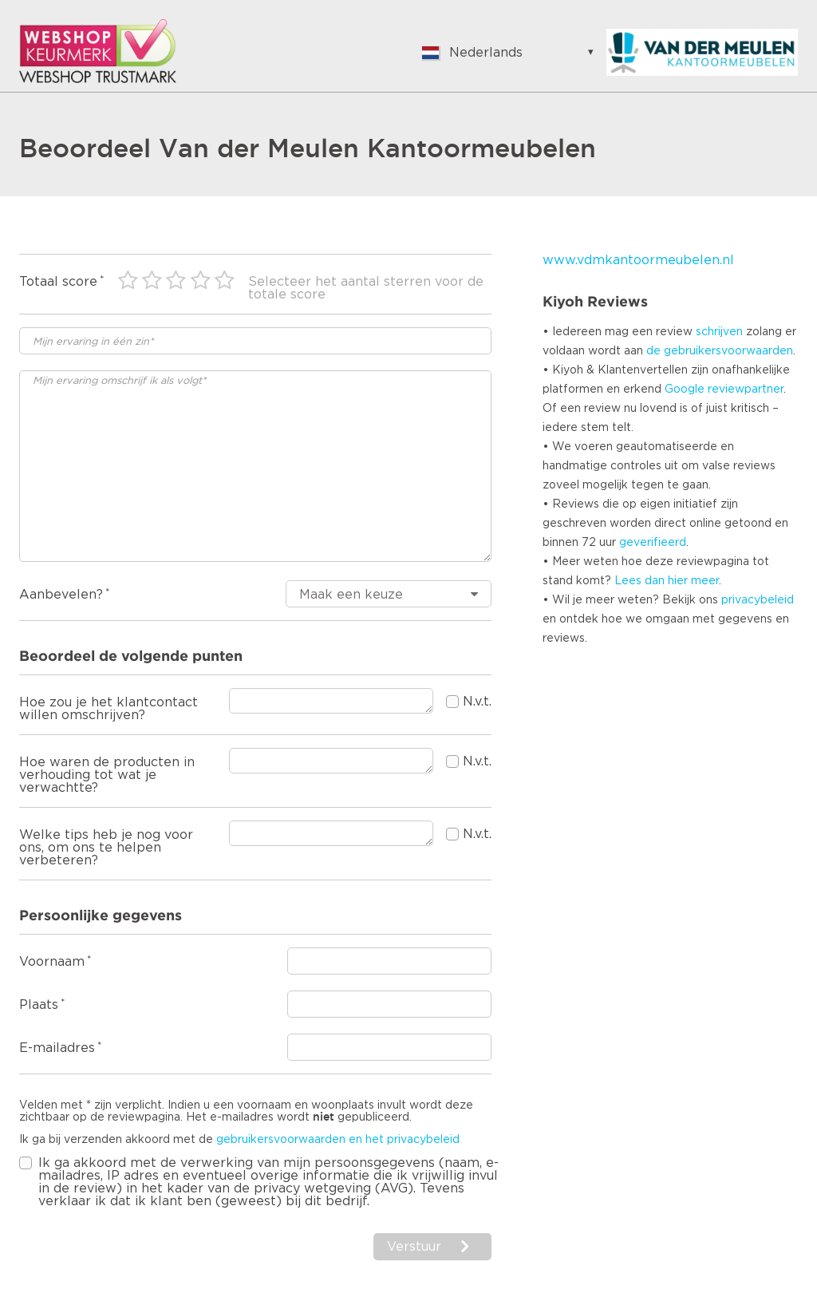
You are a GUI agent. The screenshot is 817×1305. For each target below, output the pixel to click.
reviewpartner (745, 389)
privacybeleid (757, 600)
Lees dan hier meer (666, 581)
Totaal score (58, 281)
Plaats (38, 1005)
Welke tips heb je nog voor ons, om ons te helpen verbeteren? (106, 847)
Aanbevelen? (61, 594)
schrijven (719, 332)
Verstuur (414, 1246)
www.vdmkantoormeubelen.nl (638, 260)
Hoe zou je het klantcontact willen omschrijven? (108, 709)
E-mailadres (57, 1048)
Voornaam (52, 961)
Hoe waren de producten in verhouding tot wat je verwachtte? (107, 775)
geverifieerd (652, 542)
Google (685, 389)
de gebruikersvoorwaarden (719, 351)
